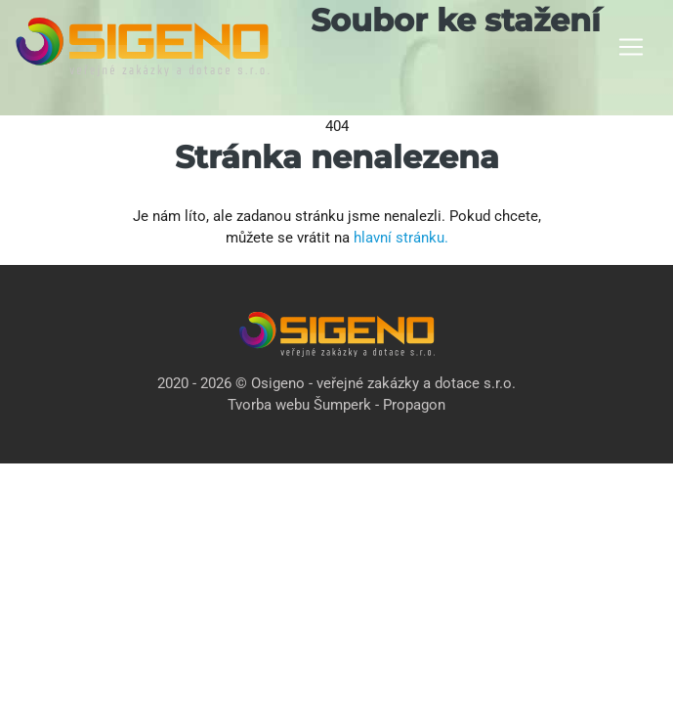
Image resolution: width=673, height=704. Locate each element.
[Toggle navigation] (631, 47)
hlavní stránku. (401, 237)
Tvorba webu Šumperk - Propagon (336, 405)
